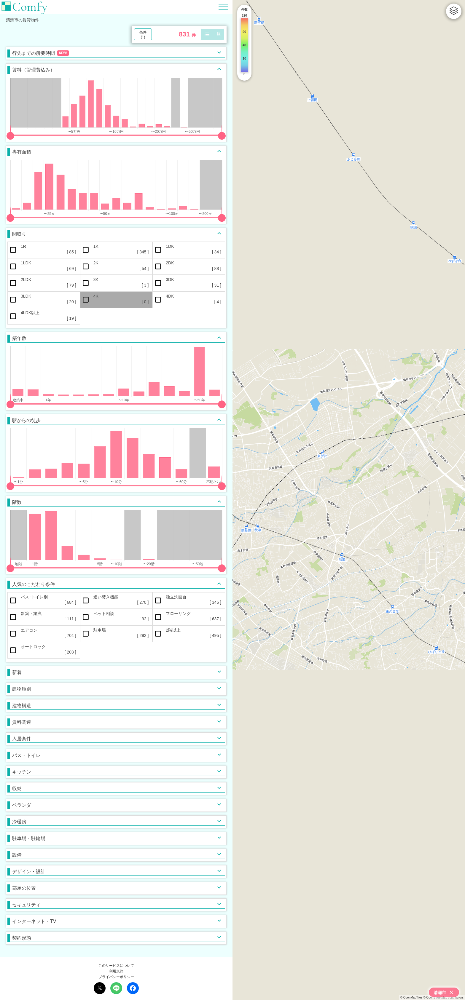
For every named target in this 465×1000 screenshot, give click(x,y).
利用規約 (116, 971)
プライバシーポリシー (116, 977)
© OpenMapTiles (411, 997)
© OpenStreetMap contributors (443, 997)
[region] (348, 500)
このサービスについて (116, 966)
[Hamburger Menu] (223, 6)
